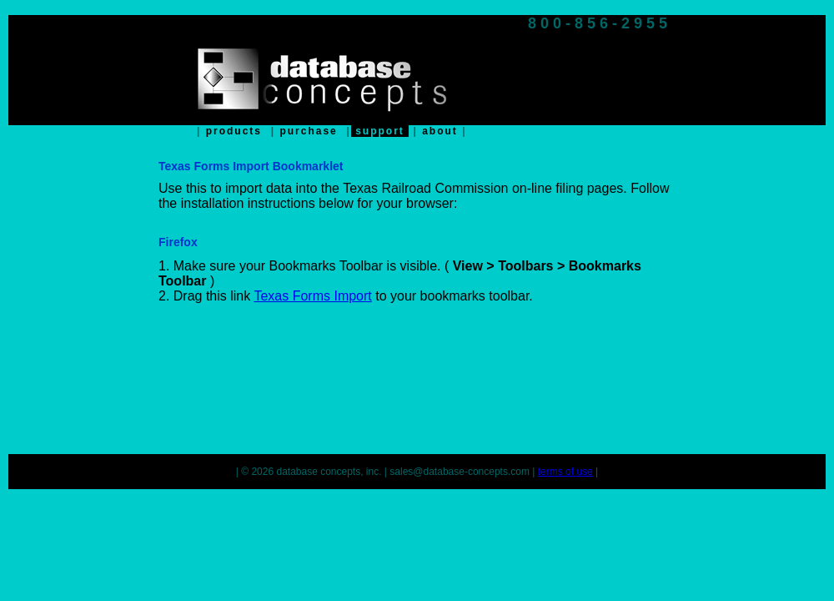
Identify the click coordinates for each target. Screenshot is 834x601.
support (380, 131)
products (233, 131)
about (440, 131)
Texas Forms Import (312, 296)
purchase (308, 131)
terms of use (565, 471)
